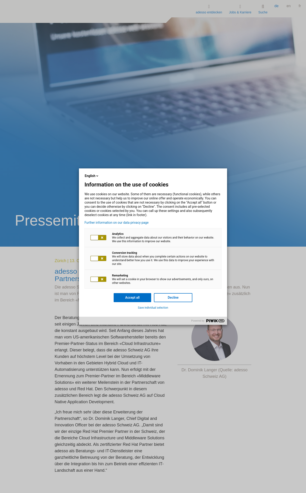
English (92, 176)
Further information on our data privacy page (116, 222)
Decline (173, 297)
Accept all (132, 297)
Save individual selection (153, 307)
